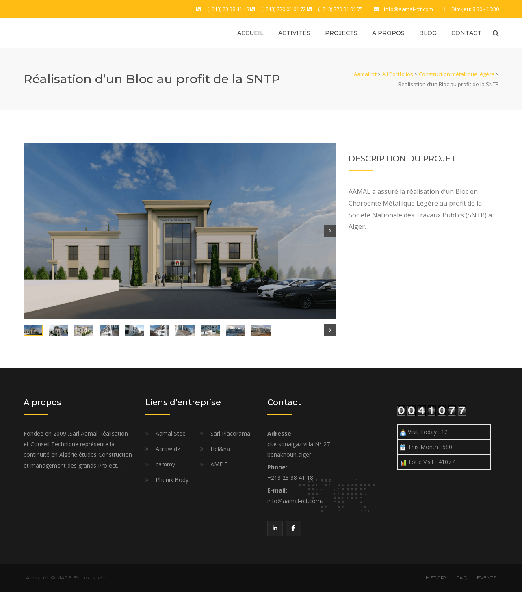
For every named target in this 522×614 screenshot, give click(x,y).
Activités (294, 33)
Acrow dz (168, 471)
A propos (388, 33)
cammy (165, 486)
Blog (428, 33)
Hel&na (220, 471)
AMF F (218, 486)
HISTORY (436, 600)
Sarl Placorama (230, 456)
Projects (341, 33)
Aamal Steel (171, 456)
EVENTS (486, 600)
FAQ (462, 600)
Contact (466, 33)
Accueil (250, 33)
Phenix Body (172, 502)
